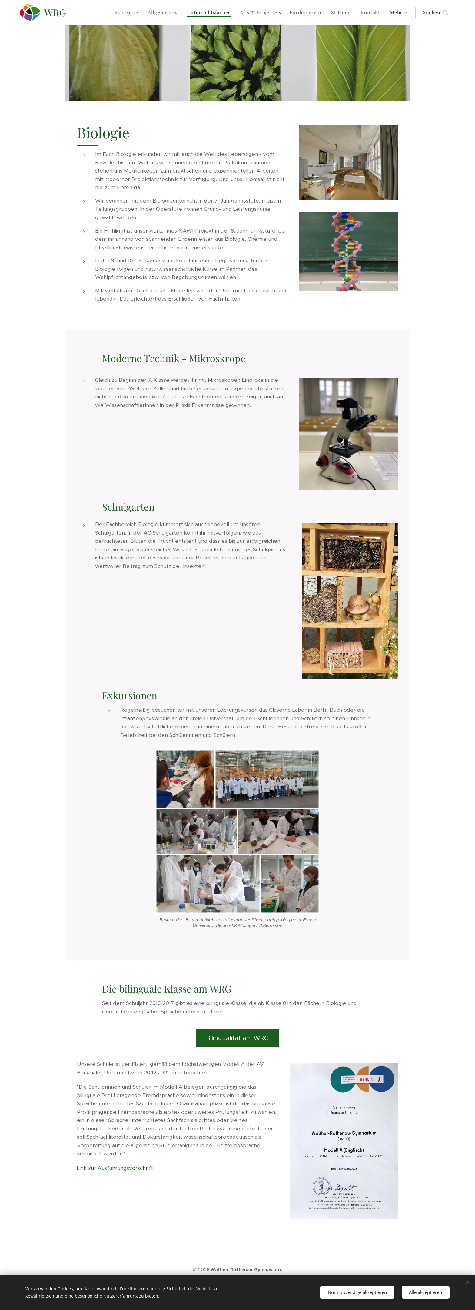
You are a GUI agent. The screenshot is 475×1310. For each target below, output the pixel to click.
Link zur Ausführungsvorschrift (115, 1168)
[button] (435, 12)
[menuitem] (128, 12)
